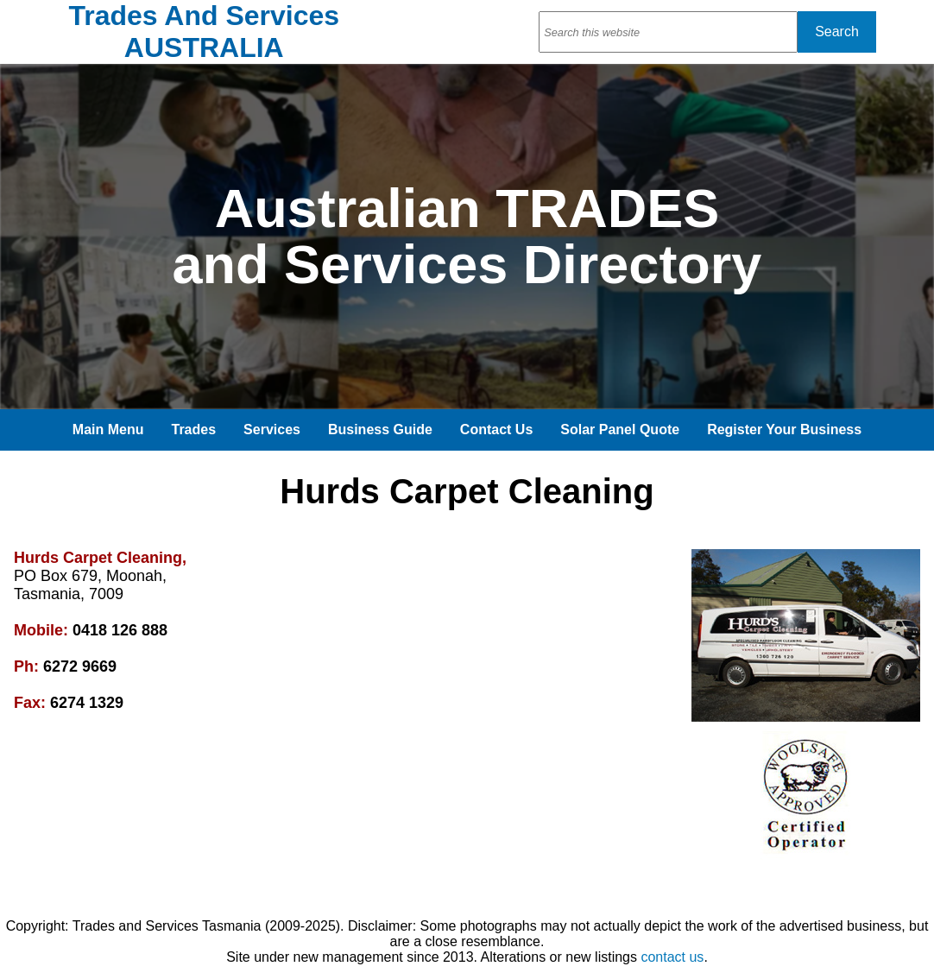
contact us (672, 957)
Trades (194, 429)
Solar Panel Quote (619, 429)
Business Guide (380, 429)
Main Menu (108, 429)
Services (271, 429)
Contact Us (496, 429)
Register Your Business (784, 429)
